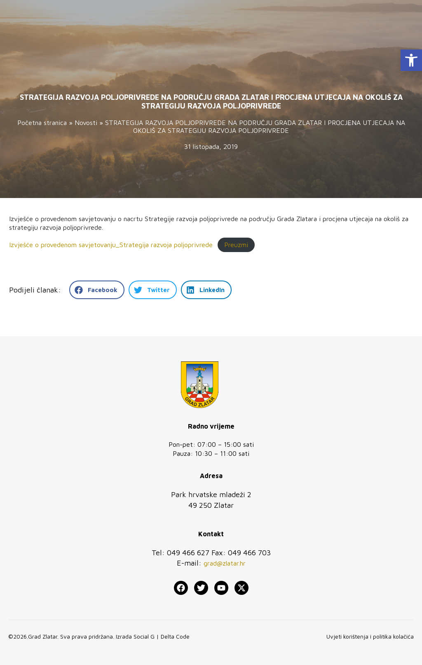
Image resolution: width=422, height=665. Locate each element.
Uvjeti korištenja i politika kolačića (370, 636)
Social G (144, 636)
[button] (411, 60)
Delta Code (175, 636)
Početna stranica (42, 122)
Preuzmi (236, 244)
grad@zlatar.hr (225, 563)
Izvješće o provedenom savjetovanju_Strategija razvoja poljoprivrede (111, 244)
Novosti (86, 122)
